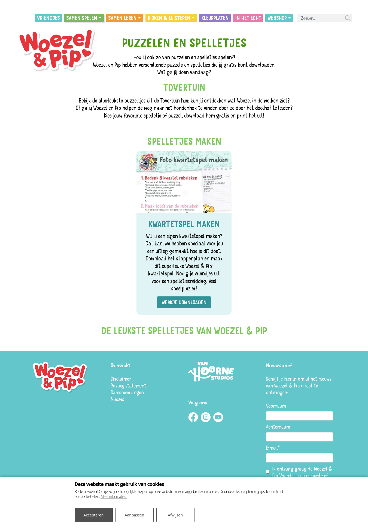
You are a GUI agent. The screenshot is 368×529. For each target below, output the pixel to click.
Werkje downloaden (184, 302)
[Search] (324, 18)
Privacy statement (128, 385)
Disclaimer (121, 378)
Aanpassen (134, 515)
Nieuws (117, 399)
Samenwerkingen (127, 392)
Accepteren (94, 515)
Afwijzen (175, 515)
